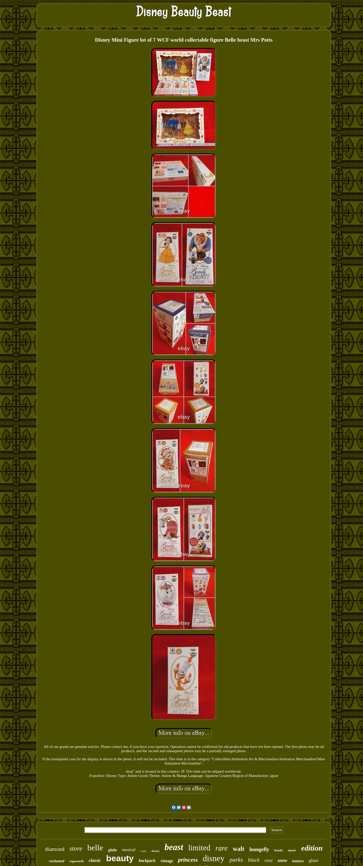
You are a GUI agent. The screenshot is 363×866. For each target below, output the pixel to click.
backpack (147, 860)
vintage (167, 861)
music (292, 850)
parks (236, 859)
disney (213, 858)
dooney (155, 850)
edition (312, 848)
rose (268, 860)
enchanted (56, 861)
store (75, 848)
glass (313, 860)
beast (174, 847)
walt (238, 848)
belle (95, 847)
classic (95, 860)
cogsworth (76, 861)
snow (282, 860)
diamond (54, 849)
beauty (120, 858)
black (253, 860)
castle (143, 851)
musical (128, 849)
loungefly (259, 849)
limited (199, 847)
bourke (278, 850)
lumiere (298, 861)
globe (112, 850)
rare (222, 848)
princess (188, 860)
